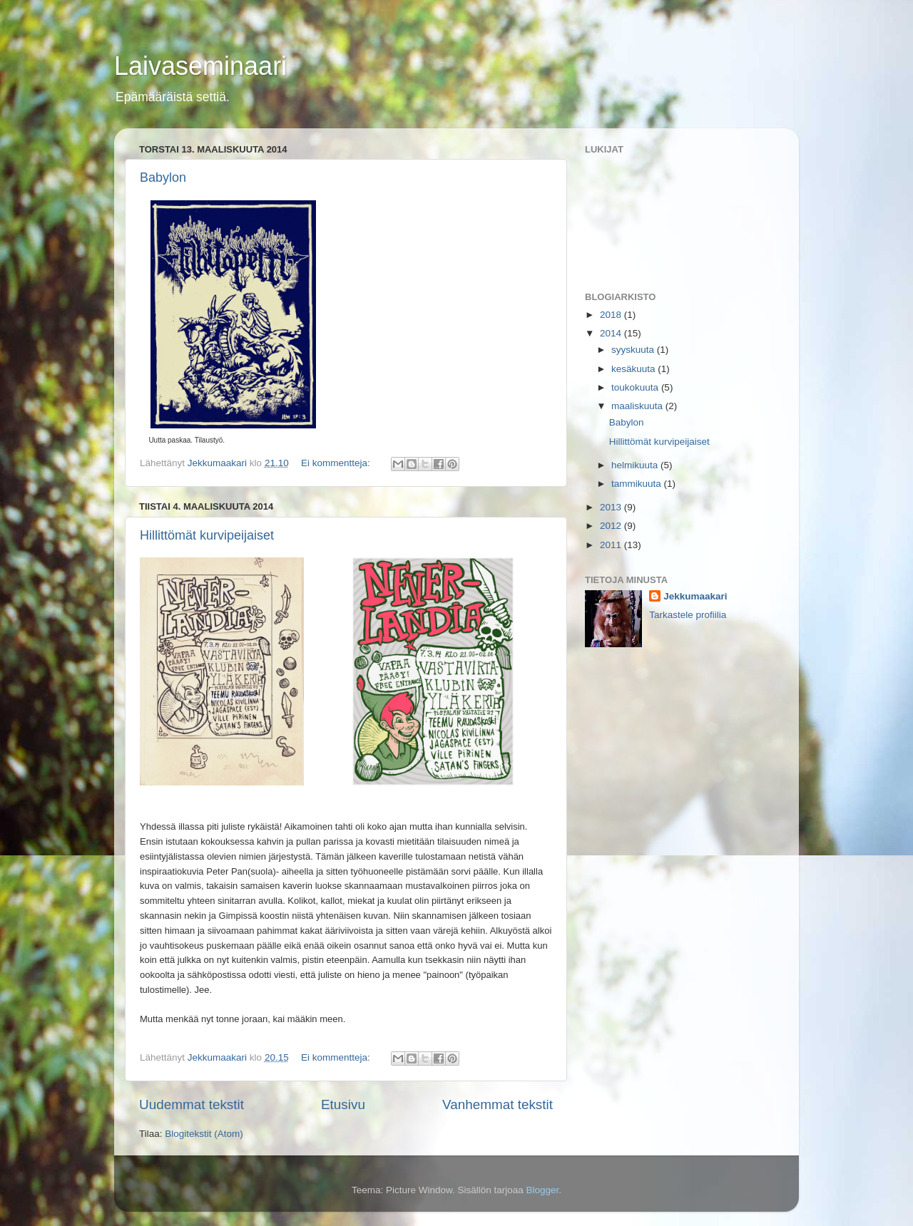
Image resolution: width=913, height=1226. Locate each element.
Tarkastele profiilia (687, 614)
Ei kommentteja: (337, 463)
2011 (612, 545)
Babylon (163, 177)
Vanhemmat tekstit (497, 1104)
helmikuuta (635, 465)
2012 (612, 525)
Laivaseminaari (200, 66)
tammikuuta (637, 483)
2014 (612, 333)
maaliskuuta (638, 406)
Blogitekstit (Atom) (204, 1133)
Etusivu (343, 1104)
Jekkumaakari (695, 596)
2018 (612, 314)
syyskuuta (634, 349)
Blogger (542, 1190)
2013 (612, 507)
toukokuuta (636, 387)
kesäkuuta (634, 369)
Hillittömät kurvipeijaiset (207, 535)
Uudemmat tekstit (191, 1104)
